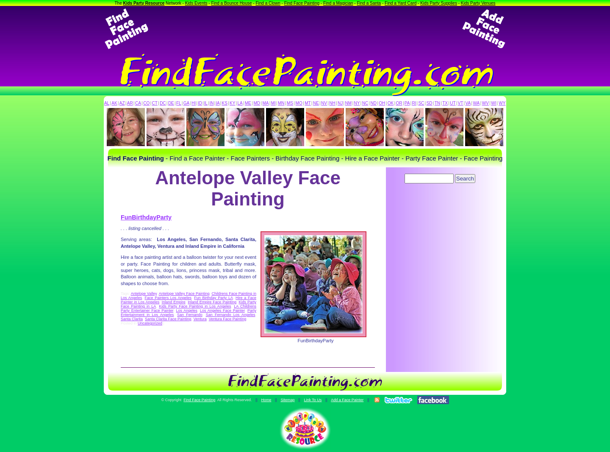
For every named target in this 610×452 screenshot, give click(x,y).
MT (308, 103)
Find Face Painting (301, 3)
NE (316, 103)
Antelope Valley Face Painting (184, 293)
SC (421, 103)
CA (138, 103)
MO (299, 103)
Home (266, 400)
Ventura (200, 319)
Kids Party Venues (478, 3)
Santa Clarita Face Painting (168, 319)
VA (468, 103)
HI (193, 103)
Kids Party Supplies (438, 3)
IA (217, 103)
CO (146, 103)
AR (130, 103)
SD (430, 103)
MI (273, 103)
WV (485, 103)
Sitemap (287, 400)
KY (232, 103)
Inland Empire (174, 302)
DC (163, 103)
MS (290, 103)
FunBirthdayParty (146, 217)
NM (348, 103)
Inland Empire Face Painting (212, 302)
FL (178, 103)
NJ (340, 103)
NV (324, 103)
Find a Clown (267, 3)
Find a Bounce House (231, 3)
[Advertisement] (305, 29)
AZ (122, 103)
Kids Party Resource (144, 3)
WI (493, 103)
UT (452, 103)
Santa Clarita (132, 319)
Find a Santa (369, 3)
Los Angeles (186, 310)
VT (460, 103)
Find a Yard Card (400, 3)
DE (171, 103)
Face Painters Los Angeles (167, 298)
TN (437, 103)
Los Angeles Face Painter (222, 310)
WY (502, 103)
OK (391, 103)
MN (281, 103)
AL (106, 103)
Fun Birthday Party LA (213, 298)
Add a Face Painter (347, 400)
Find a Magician (338, 3)
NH (332, 103)
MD (257, 103)
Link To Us (313, 400)
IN (211, 103)
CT (155, 103)
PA (407, 103)
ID (200, 103)
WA (476, 103)
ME (248, 103)
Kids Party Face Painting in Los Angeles (195, 306)
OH (382, 103)
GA (186, 103)
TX (445, 103)
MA (266, 103)
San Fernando (189, 315)
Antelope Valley (144, 293)
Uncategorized (150, 323)
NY (357, 103)
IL (206, 103)
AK (114, 103)
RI (414, 103)
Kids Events (196, 3)
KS (224, 103)
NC (365, 103)
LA (240, 103)
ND (374, 103)
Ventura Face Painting (228, 319)
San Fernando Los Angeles (230, 315)
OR (399, 103)
